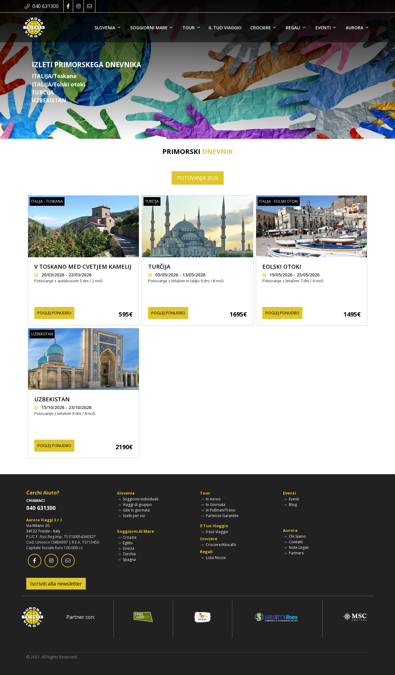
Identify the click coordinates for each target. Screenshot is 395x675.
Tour (205, 493)
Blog (290, 504)
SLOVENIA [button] (105, 28)
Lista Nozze (213, 557)
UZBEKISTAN (52, 399)
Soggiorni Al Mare (135, 531)
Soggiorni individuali (138, 499)
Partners (294, 553)
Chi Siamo (295, 536)
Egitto (125, 542)
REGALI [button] (293, 28)
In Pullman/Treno (218, 510)
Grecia (126, 548)
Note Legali (296, 547)
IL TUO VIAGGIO (225, 28)
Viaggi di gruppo (135, 504)
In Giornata (213, 504)
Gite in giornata (134, 510)
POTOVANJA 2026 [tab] (197, 178)
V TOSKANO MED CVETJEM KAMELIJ (82, 266)
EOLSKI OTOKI (281, 266)
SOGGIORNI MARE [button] (149, 28)
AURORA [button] (355, 28)
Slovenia (126, 493)
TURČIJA (159, 266)
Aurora (290, 530)
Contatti (293, 542)
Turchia (127, 554)
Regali (206, 551)
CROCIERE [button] (261, 28)
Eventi (289, 493)
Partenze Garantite (220, 515)
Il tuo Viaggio (214, 531)
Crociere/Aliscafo (218, 544)
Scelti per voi (131, 515)
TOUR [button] (189, 28)
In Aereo (211, 499)
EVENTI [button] (323, 28)
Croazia (127, 537)
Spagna (127, 559)
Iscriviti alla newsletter (56, 583)
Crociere (208, 538)
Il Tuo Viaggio (214, 525)
